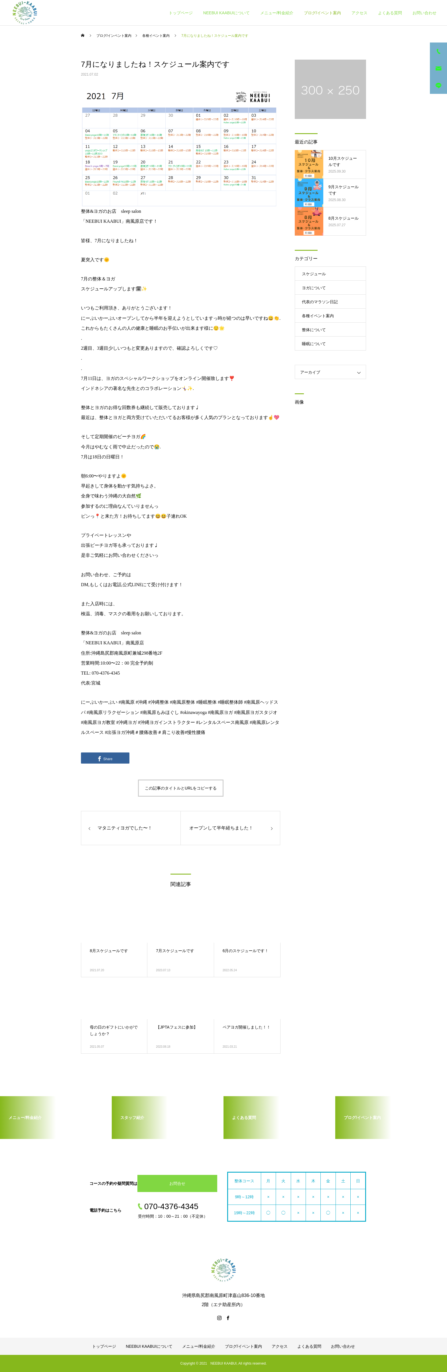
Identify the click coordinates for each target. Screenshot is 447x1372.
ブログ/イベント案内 (322, 13)
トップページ (181, 13)
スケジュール (314, 274)
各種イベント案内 (318, 315)
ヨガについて (314, 288)
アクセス (359, 13)
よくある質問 (390, 13)
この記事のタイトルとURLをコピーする (181, 788)
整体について (314, 329)
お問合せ (177, 1183)
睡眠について (314, 343)
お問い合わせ (424, 13)
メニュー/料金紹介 (276, 13)
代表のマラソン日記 (320, 302)
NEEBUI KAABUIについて (226, 13)
